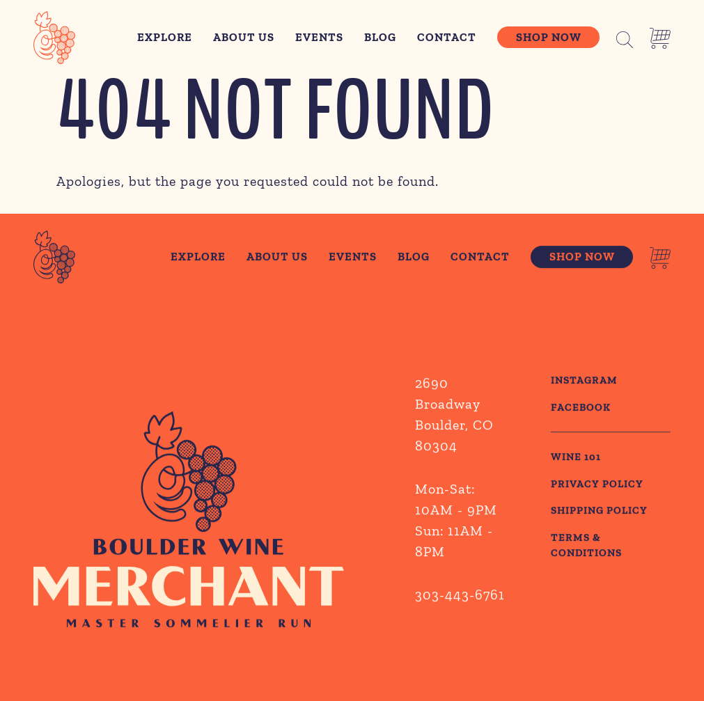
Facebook (581, 408)
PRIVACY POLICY (597, 485)
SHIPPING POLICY (599, 511)
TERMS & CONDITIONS (586, 547)
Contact (446, 37)
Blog (380, 37)
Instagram (584, 381)
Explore (164, 37)
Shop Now (548, 37)
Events (319, 37)
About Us (243, 37)
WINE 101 (576, 458)
